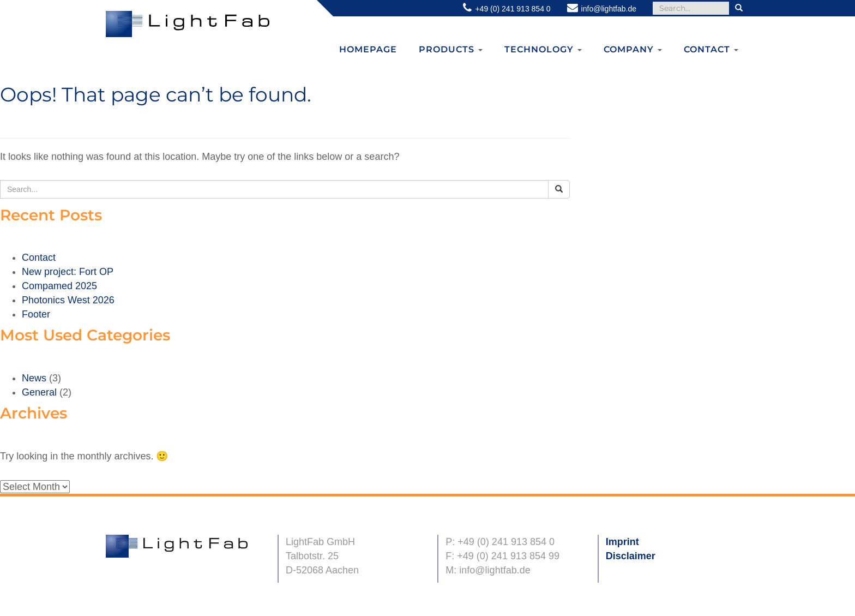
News (34, 378)
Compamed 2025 (59, 285)
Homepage (368, 49)
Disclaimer (630, 556)
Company (633, 49)
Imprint (622, 541)
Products (451, 49)
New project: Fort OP (67, 271)
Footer (36, 314)
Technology (543, 49)
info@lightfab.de (608, 8)
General (39, 392)
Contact (711, 49)
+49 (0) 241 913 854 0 (512, 8)
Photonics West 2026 (68, 300)
